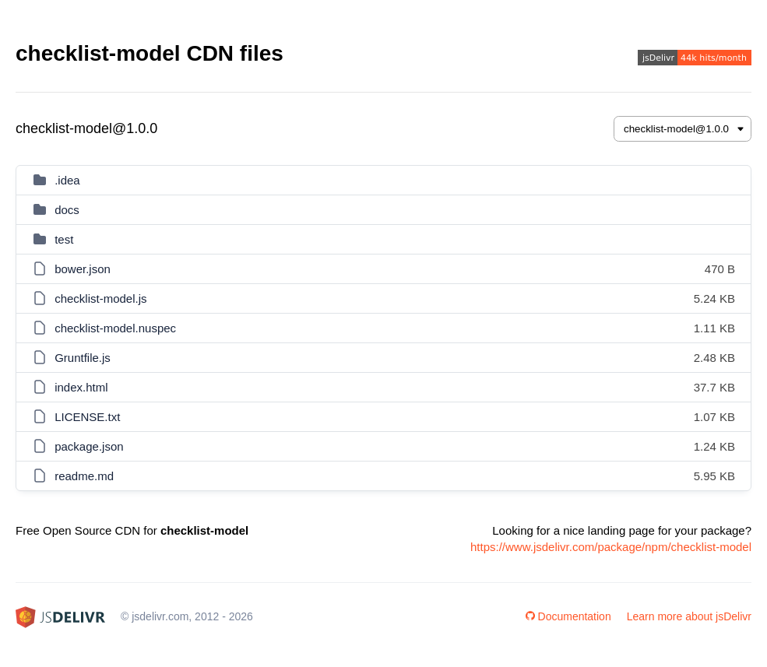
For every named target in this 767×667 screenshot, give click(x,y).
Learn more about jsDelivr (689, 616)
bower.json (83, 269)
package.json (89, 446)
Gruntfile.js (83, 357)
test (64, 239)
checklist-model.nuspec (115, 328)
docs (67, 209)
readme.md (84, 476)
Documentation (568, 616)
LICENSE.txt (87, 416)
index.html (81, 387)
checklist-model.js (100, 298)
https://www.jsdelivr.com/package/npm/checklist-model (610, 546)
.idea (67, 180)
